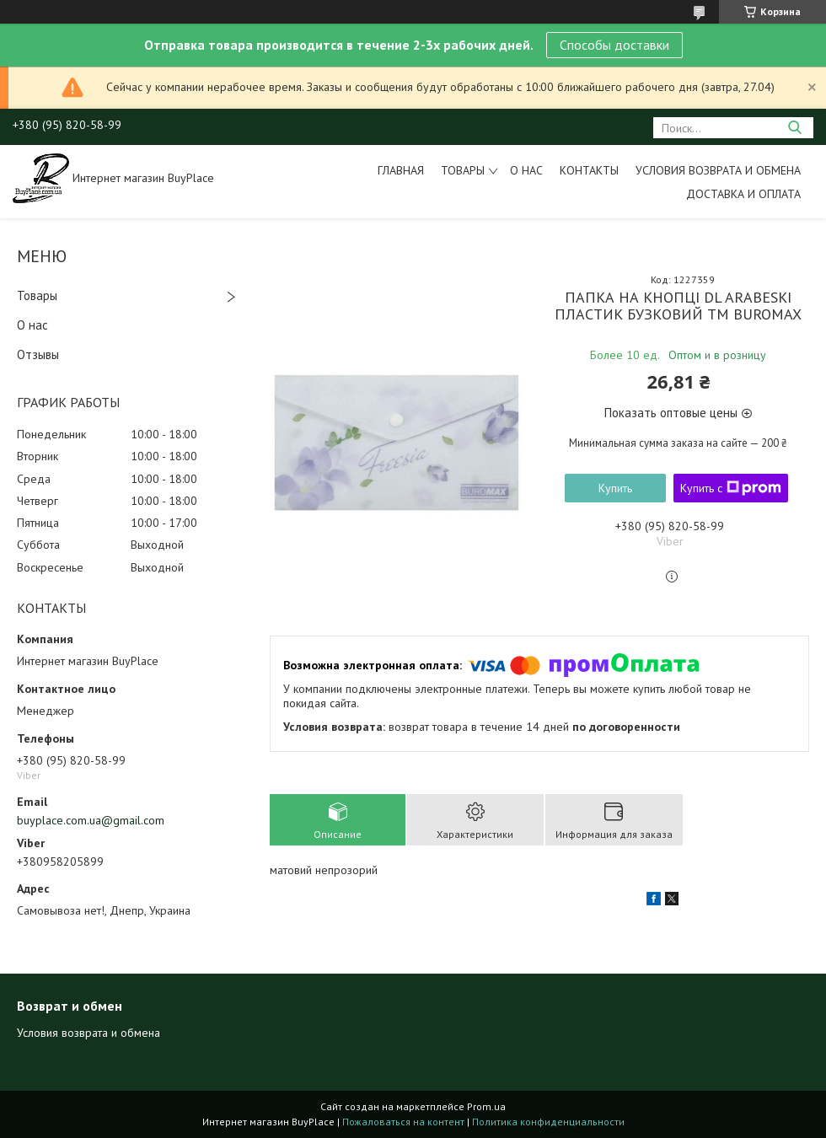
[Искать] (794, 127)
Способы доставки (614, 44)
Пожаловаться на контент (403, 1121)
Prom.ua (486, 1106)
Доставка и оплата (743, 193)
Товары (463, 170)
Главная (401, 170)
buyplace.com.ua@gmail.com (90, 820)
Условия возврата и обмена (718, 170)
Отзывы (38, 354)
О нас (526, 170)
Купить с (730, 488)
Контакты (589, 170)
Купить (615, 488)
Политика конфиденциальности (548, 1121)
